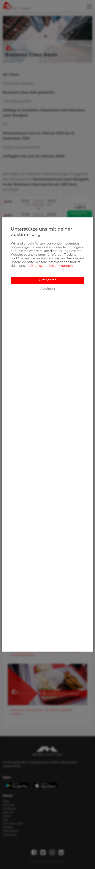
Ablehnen (47, 288)
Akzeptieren (48, 280)
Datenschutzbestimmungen (51, 266)
